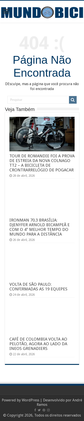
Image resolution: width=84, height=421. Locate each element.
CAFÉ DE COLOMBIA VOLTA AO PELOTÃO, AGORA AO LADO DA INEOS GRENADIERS (38, 344)
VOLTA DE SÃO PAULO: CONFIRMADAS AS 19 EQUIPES (38, 286)
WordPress (30, 400)
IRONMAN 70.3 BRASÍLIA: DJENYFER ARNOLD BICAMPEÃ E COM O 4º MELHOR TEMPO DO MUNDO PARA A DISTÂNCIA (39, 227)
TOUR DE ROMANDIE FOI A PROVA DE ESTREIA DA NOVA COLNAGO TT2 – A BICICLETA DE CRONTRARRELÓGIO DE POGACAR (42, 163)
